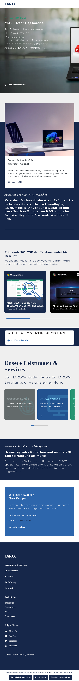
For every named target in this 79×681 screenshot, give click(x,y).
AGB (7, 612)
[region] (39, 293)
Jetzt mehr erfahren (15, 85)
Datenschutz (10, 607)
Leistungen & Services (16, 565)
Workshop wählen (16, 182)
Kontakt (9, 588)
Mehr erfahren (18, 527)
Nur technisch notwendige (20, 677)
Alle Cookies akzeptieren (60, 677)
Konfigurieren (40, 677)
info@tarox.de (24, 520)
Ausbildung (10, 582)
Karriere (9, 576)
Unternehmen (11, 571)
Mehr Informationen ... (67, 672)
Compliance (10, 616)
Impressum (10, 603)
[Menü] (73, 4)
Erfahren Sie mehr (19, 340)
